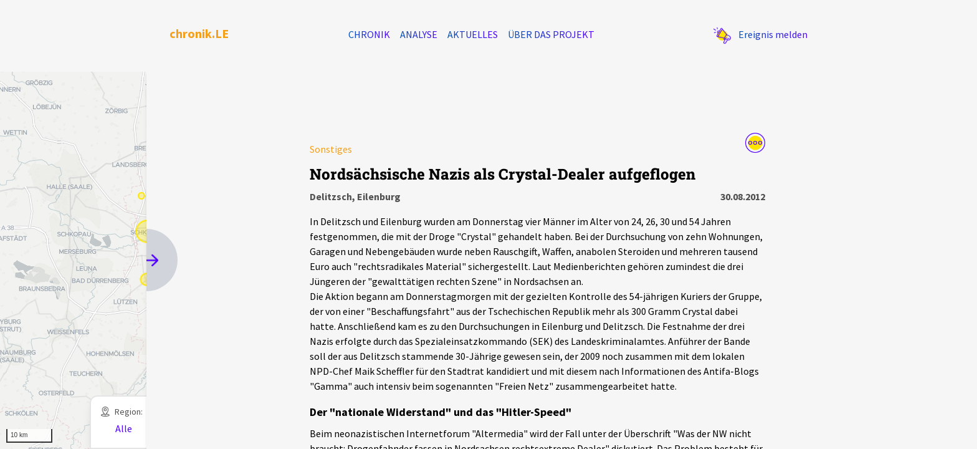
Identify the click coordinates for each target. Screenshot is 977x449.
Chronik (369, 34)
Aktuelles (472, 34)
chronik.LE (199, 33)
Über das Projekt (551, 34)
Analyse (418, 34)
